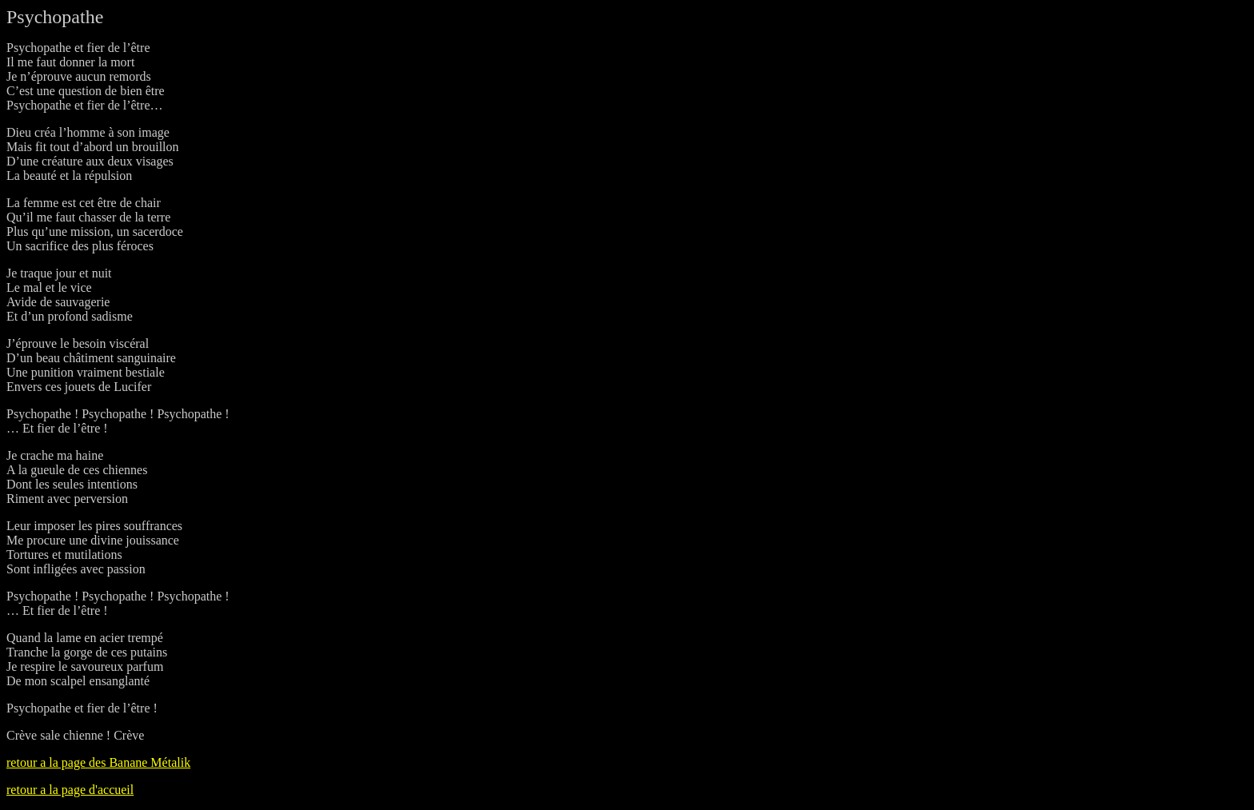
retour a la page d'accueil (70, 789)
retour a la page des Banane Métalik (98, 762)
